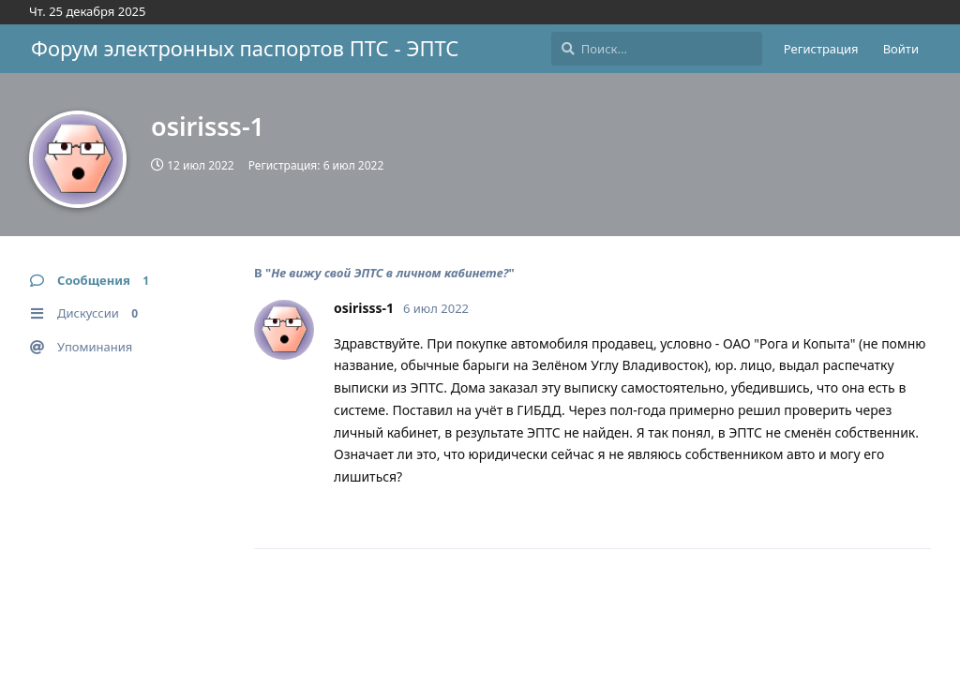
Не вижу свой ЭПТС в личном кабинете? (389, 272)
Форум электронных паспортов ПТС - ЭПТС (244, 48)
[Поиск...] (656, 49)
